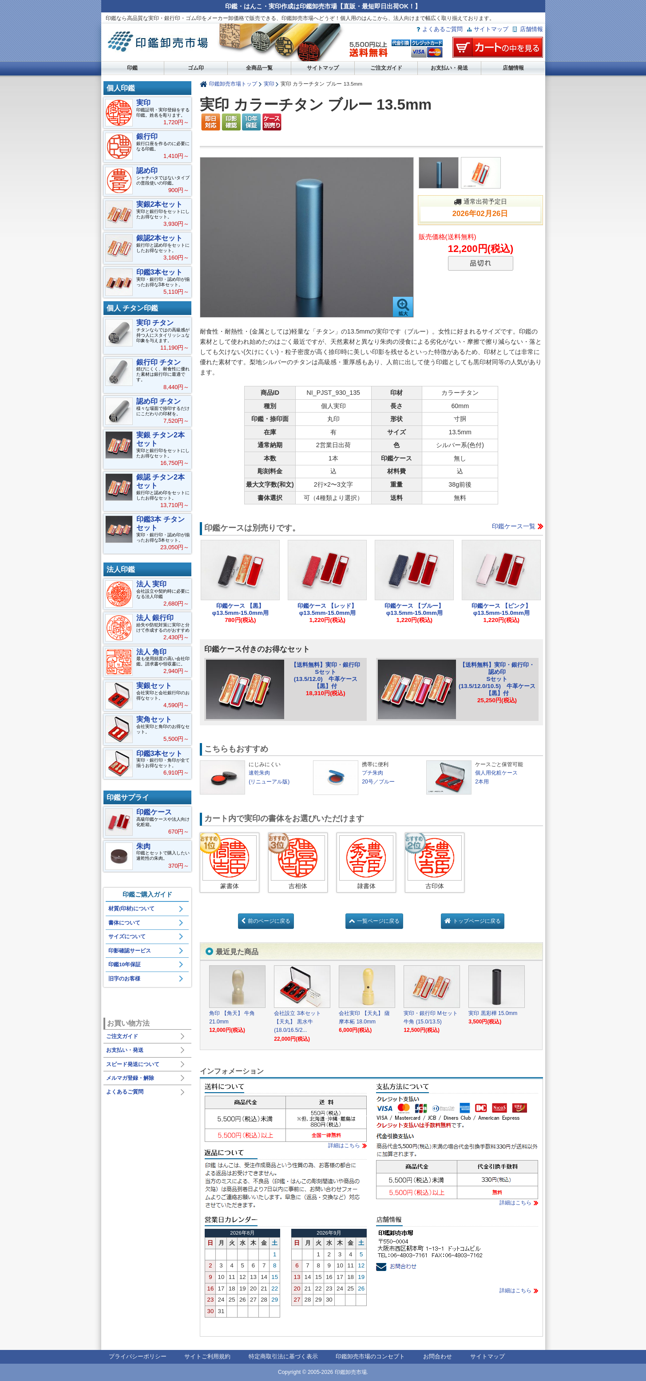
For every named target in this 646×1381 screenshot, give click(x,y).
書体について (124, 922)
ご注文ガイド (386, 68)
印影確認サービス (129, 950)
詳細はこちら (344, 1145)
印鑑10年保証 (124, 964)
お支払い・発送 (449, 68)
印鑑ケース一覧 (513, 526)
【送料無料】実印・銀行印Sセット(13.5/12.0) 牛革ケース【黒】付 (325, 675)
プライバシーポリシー (137, 1356)
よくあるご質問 (442, 29)
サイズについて (127, 936)
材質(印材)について (131, 908)
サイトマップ (491, 29)
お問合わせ (437, 1356)
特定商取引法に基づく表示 (283, 1356)
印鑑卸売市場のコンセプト (370, 1356)
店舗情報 (531, 29)
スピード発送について (132, 1064)
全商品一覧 (259, 68)
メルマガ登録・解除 (130, 1078)
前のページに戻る (269, 921)
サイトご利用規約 (207, 1356)
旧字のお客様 (124, 978)
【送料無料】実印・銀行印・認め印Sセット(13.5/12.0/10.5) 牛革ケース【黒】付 (497, 679)
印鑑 (132, 68)
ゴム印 (196, 68)
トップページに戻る (477, 921)
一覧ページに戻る (378, 921)
